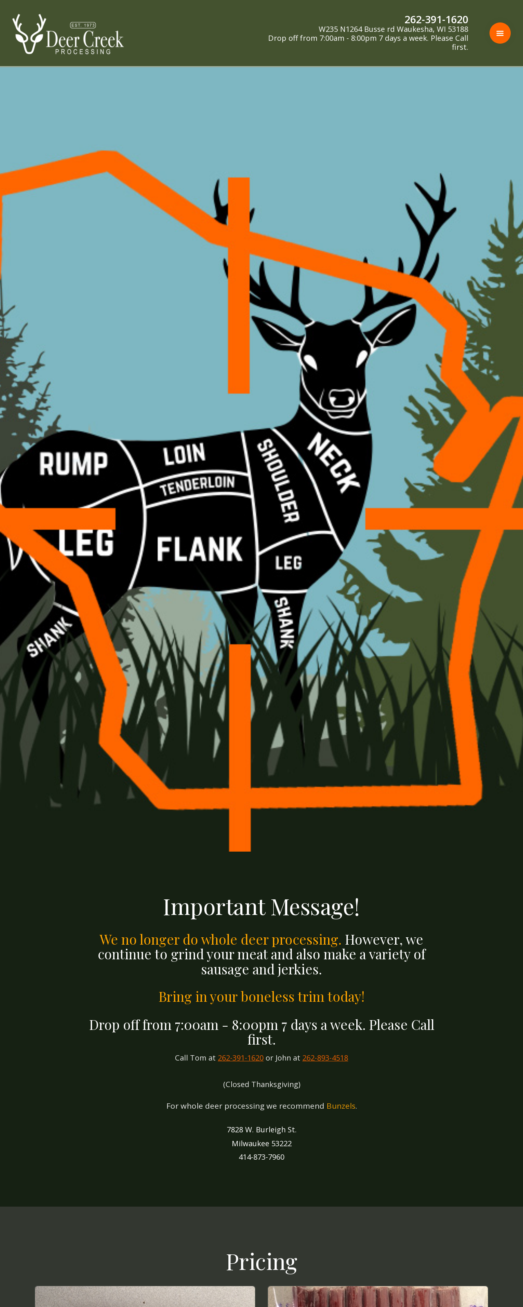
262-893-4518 (325, 1058)
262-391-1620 (241, 1058)
